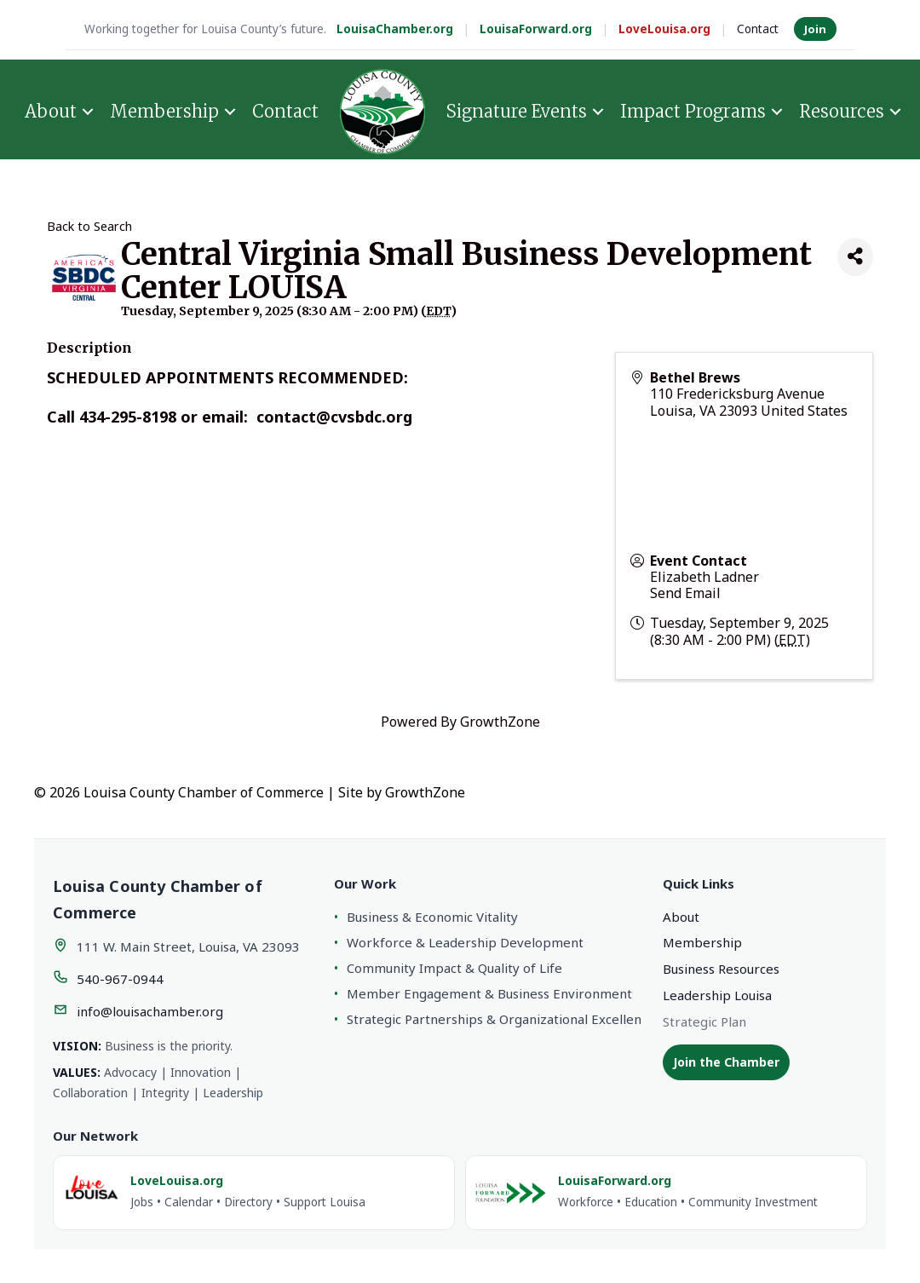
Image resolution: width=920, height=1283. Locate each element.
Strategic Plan (704, 1021)
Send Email (685, 593)
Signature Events (516, 111)
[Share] (855, 257)
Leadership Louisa (717, 995)
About (51, 111)
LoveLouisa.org (664, 29)
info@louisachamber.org (150, 1011)
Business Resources (721, 968)
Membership (164, 111)
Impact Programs (693, 111)
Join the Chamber (726, 1062)
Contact (758, 29)
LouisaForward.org (536, 29)
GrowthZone (500, 721)
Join (815, 29)
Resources (841, 111)
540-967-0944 (120, 978)
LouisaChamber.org (394, 29)
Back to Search (89, 226)
